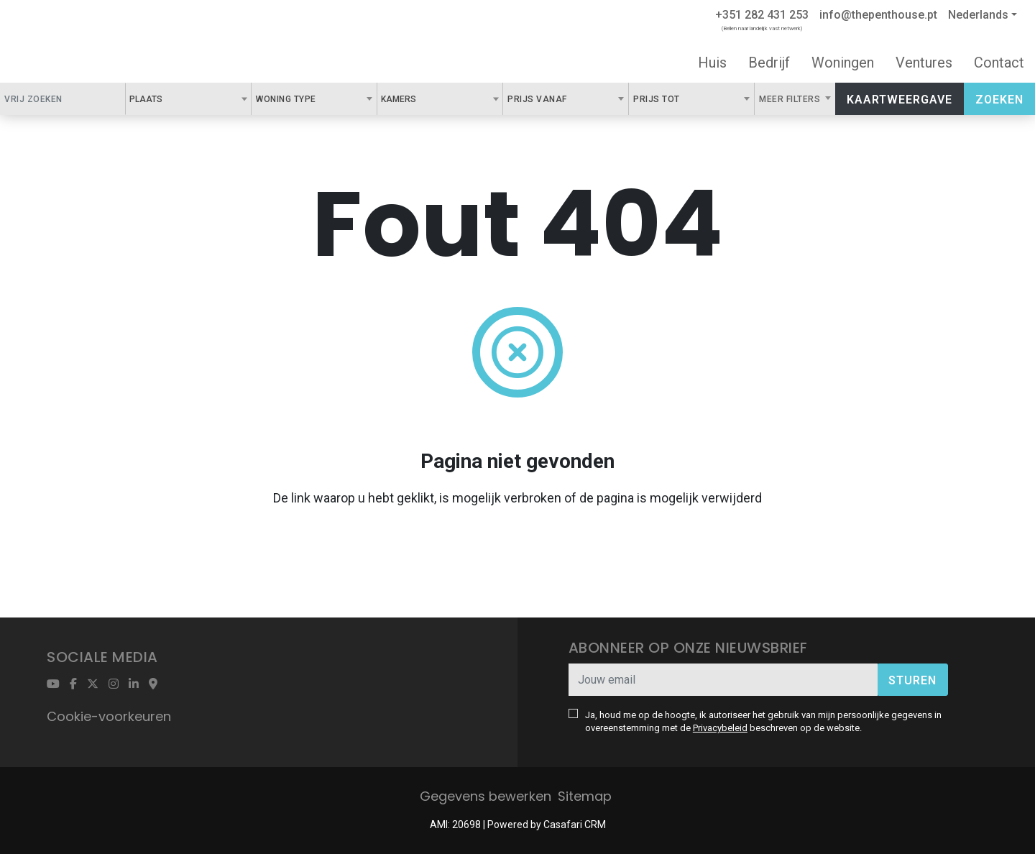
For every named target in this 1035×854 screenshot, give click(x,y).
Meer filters (791, 99)
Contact (999, 62)
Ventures (924, 62)
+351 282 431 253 (762, 15)
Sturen (912, 680)
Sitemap (585, 796)
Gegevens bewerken (485, 796)
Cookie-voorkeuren (109, 716)
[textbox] (170, 98)
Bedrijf (769, 62)
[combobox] (188, 99)
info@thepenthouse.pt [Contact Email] (878, 15)
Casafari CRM (574, 824)
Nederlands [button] (978, 15)
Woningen (842, 62)
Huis (712, 62)
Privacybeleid (720, 727)
